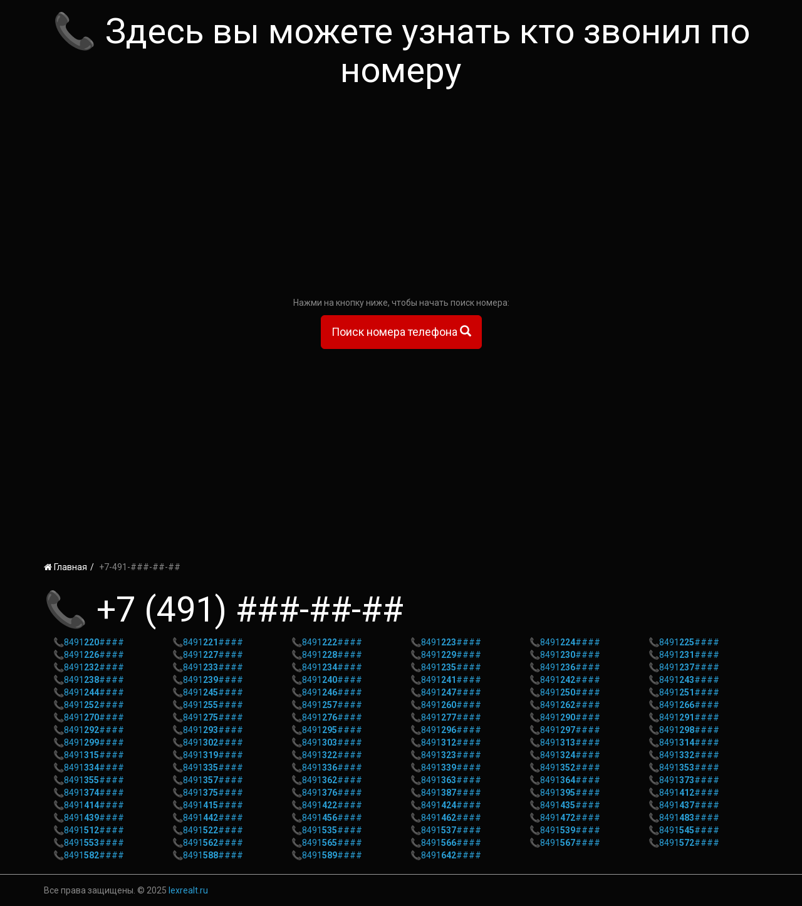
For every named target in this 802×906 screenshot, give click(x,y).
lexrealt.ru (188, 890)
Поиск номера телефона (401, 331)
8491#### (94, 642)
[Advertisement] (401, 196)
